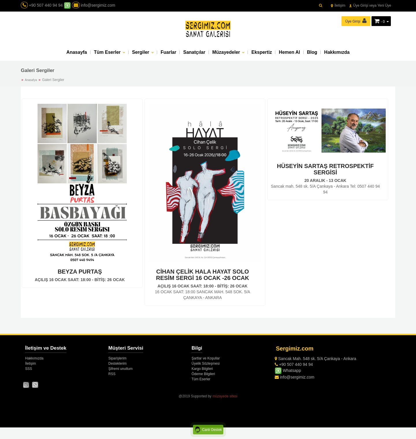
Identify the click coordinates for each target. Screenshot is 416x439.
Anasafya (31, 80)
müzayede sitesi (224, 396)
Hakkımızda (337, 52)
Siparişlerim (117, 358)
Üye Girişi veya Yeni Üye (370, 5)
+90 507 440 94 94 (46, 5)
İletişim (338, 5)
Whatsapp (288, 370)
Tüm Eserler (108, 52)
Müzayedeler (226, 52)
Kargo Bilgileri (202, 369)
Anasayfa (76, 52)
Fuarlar (168, 52)
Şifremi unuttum (120, 369)
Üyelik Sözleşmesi (206, 363)
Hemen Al (289, 52)
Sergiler (141, 52)
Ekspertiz (261, 52)
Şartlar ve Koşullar (206, 358)
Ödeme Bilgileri (203, 374)
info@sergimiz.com (93, 5)
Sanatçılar (194, 52)
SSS (28, 369)
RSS (112, 374)
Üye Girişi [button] (355, 20)
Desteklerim (117, 363)
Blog (312, 52)
